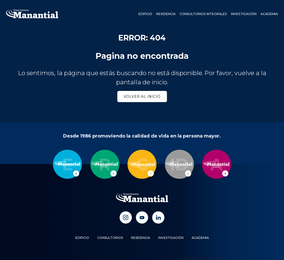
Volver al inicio (142, 96)
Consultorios (110, 238)
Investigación (244, 14)
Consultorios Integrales (204, 14)
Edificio (146, 14)
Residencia (167, 14)
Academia (269, 14)
